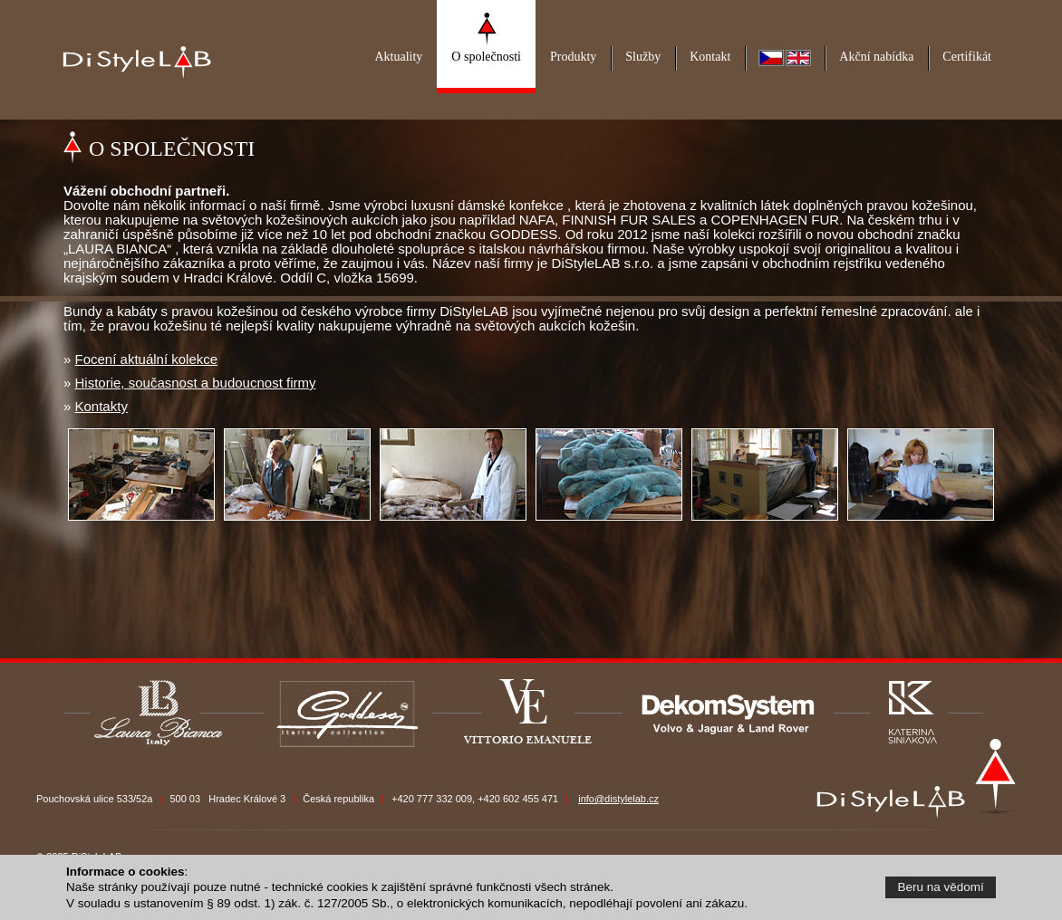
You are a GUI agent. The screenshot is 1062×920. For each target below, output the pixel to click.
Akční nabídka (876, 56)
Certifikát (966, 56)
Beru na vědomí (941, 887)
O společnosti (486, 56)
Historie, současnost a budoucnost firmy (195, 382)
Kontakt (710, 56)
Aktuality (398, 56)
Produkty (573, 56)
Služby (643, 56)
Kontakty (101, 406)
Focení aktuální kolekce (146, 359)
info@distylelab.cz (618, 798)
